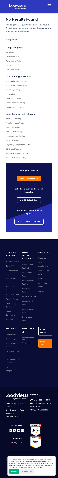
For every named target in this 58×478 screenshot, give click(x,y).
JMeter (41, 291)
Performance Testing (14, 61)
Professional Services (29, 222)
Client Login (43, 331)
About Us (9, 319)
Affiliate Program (12, 294)
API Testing (10, 52)
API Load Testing (29, 296)
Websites (42, 258)
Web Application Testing (16, 81)
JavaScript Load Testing (15, 136)
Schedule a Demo (29, 200)
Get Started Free (29, 178)
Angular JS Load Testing (15, 123)
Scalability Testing (13, 90)
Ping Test (26, 343)
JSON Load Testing (13, 140)
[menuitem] (17, 443)
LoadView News (12, 57)
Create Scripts (11, 339)
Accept (14, 471)
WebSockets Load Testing (16, 158)
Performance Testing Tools (16, 85)
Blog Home (12, 39)
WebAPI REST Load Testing (17, 153)
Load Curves (11, 334)
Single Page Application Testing (19, 145)
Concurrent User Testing (15, 103)
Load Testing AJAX (13, 98)
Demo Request (12, 270)
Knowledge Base (12, 261)
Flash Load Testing (13, 127)
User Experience (12, 70)
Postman (42, 278)
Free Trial (42, 343)
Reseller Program (12, 299)
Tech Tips (9, 65)
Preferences (27, 471)
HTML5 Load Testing (14, 132)
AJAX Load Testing (13, 119)
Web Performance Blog (11, 278)
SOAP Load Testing (13, 149)
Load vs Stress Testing (15, 107)
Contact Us (10, 266)
